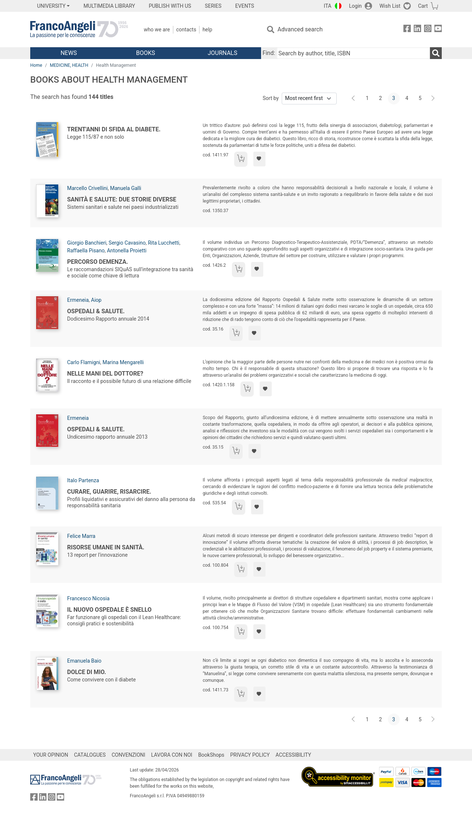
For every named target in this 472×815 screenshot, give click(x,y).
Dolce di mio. (86, 672)
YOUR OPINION (50, 755)
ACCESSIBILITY (293, 755)
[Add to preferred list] (259, 159)
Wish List (389, 6)
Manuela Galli (125, 188)
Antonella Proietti (126, 250)
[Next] (433, 98)
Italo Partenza (83, 480)
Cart (423, 6)
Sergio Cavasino (127, 243)
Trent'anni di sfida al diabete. (113, 129)
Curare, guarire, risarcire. (109, 491)
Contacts (186, 29)
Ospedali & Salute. (96, 311)
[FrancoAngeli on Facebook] (407, 30)
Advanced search (300, 29)
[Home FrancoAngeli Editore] (79, 29)
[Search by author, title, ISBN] (353, 53)
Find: (269, 52)
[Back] (354, 98)
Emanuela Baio (84, 661)
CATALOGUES (90, 755)
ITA (328, 6)
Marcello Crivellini (87, 188)
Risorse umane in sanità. (105, 547)
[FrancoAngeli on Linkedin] (417, 30)
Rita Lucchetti (163, 243)
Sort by (271, 98)
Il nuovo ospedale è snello (109, 609)
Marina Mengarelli (123, 362)
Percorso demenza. (97, 261)
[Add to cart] (240, 159)
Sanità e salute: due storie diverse (121, 199)
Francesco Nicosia (88, 598)
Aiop (96, 300)
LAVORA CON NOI (171, 755)
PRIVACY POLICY (250, 755)
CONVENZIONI (128, 755)
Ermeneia (78, 300)
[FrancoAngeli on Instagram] (427, 30)
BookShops (211, 755)
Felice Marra (81, 536)
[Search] (436, 53)
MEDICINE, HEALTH (69, 65)
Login (355, 6)
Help (207, 29)
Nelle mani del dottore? (105, 373)
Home (36, 65)
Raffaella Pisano (86, 250)
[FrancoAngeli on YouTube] (438, 30)
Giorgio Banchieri (86, 243)
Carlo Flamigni (83, 362)
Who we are (157, 29)
